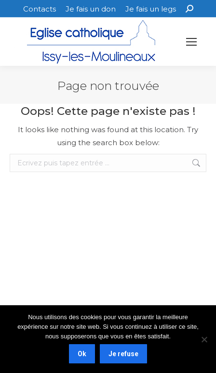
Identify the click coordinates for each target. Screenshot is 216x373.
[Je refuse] (204, 339)
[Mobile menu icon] (191, 42)
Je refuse (123, 354)
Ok (82, 354)
